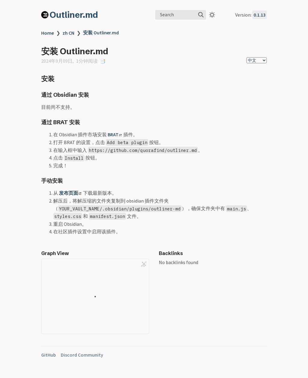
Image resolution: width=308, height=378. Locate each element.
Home (47, 33)
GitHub (48, 355)
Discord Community (82, 355)
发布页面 (70, 193)
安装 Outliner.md (101, 33)
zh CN (68, 33)
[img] (201, 14)
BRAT (115, 134)
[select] (256, 60)
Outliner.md (74, 15)
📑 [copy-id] (102, 61)
